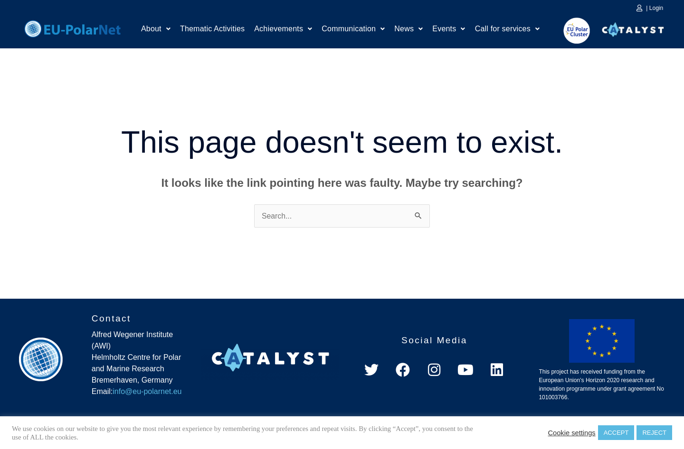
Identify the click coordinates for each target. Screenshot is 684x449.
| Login (654, 8)
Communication (353, 30)
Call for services (507, 30)
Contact (111, 318)
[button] (156, 30)
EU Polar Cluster (570, 31)
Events (448, 30)
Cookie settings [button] (571, 433)
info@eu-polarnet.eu (147, 392)
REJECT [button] (654, 432)
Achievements (283, 30)
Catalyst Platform (633, 27)
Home (72, 27)
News (408, 30)
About (156, 30)
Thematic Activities (212, 30)
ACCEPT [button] (616, 432)
